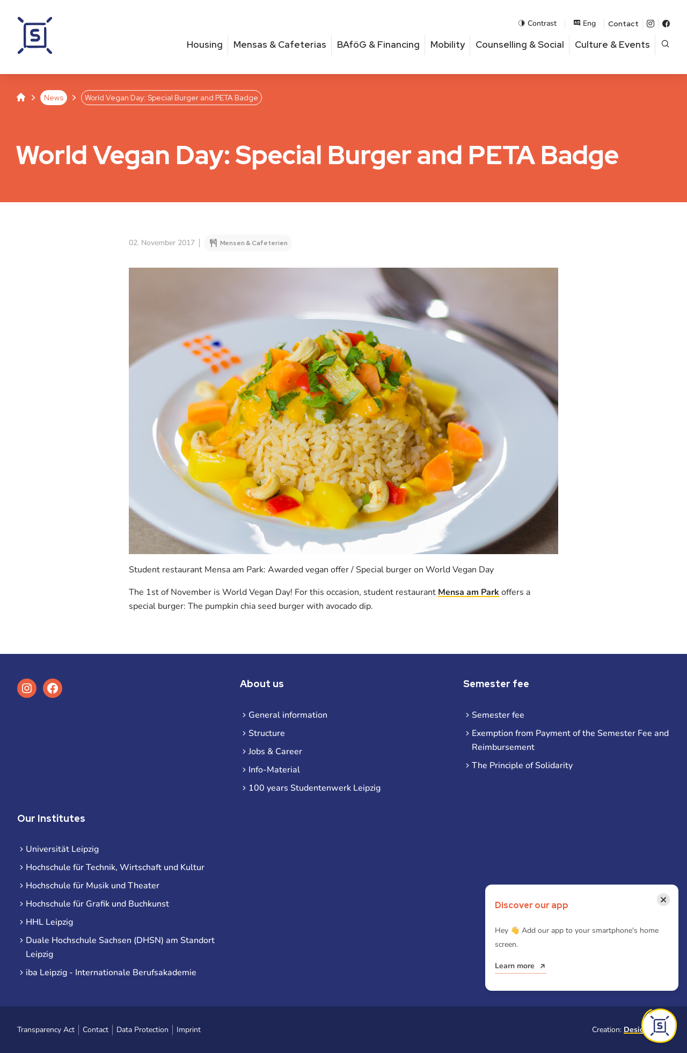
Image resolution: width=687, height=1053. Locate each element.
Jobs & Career (275, 751)
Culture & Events (612, 44)
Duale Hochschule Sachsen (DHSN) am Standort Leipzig (120, 947)
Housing (205, 44)
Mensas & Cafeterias (279, 44)
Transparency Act (46, 1030)
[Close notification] (663, 899)
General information (288, 715)
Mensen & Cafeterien (254, 243)
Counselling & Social (520, 44)
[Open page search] (665, 45)
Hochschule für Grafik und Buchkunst (97, 904)
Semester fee (498, 715)
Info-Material (274, 770)
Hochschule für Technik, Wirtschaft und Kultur (115, 867)
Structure (267, 733)
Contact (623, 23)
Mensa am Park (468, 592)
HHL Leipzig (49, 922)
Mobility (447, 44)
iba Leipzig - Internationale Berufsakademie (111, 972)
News (53, 97)
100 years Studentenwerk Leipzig (315, 788)
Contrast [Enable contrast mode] (537, 23)
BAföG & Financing (378, 44)
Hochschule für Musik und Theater (92, 886)
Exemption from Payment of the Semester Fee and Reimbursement (570, 740)
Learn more (515, 966)
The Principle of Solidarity (522, 765)
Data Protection (142, 1030)
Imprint (189, 1030)
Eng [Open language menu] (584, 23)
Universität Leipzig (62, 849)
